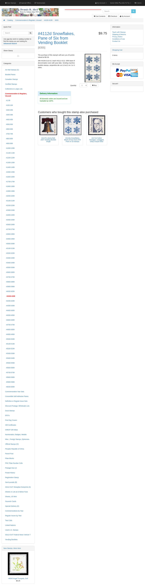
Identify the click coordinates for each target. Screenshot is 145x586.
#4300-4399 (10, 306)
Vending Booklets (11, 539)
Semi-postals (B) (11, 482)
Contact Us (116, 41)
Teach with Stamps (119, 32)
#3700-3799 (10, 277)
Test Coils (8, 520)
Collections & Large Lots (13, 89)
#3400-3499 (10, 263)
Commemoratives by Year (14, 511)
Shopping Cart (117, 50)
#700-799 (9, 134)
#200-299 (9, 110)
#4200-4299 (10, 301)
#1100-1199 (10, 153)
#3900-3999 (10, 286)
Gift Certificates (10, 425)
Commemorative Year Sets (14, 391)
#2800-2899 (10, 234)
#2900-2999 (10, 239)
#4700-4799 (10, 325)
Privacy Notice (117, 37)
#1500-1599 (10, 172)
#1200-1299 (10, 158)
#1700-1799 (10, 181)
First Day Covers (11, 420)
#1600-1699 (10, 177)
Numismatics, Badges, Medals (16, 434)
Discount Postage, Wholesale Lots (17, 406)
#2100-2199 (10, 201)
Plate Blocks (9, 458)
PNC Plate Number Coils (14, 463)
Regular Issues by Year (13, 516)
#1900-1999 (10, 191)
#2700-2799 (10, 229)
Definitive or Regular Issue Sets (16, 401)
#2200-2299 (10, 205)
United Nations (10, 525)
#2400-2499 (10, 215)
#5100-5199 (10, 344)
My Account (125, 16)
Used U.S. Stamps (11, 530)
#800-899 (9, 139)
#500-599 (9, 124)
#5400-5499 (10, 358)
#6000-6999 (10, 387)
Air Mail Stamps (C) (12, 70)
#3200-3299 (10, 253)
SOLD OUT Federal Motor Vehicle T (18, 535)
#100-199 (9, 105)
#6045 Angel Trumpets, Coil (18, 578)
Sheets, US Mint (11, 496)
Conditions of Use (118, 39)
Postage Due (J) (11, 468)
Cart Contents (99, 16)
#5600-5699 (10, 368)
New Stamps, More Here (12, 548)
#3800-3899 (10, 282)
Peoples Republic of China (14, 449)
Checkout (112, 16)
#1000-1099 (10, 148)
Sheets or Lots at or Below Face (16, 492)
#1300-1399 (10, 162)
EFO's (7, 415)
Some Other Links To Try (120, 3)
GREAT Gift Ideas (11, 430)
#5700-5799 (10, 372)
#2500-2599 (10, 220)
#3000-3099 (10, 244)
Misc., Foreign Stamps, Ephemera (17, 439)
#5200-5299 (10, 349)
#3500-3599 (10, 267)
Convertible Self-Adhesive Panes (16, 396)
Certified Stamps (11, 84)
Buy (94, 85)
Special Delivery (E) (12, 506)
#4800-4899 (10, 329)
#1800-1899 (10, 186)
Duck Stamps (10, 411)
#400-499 (9, 119)
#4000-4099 (10, 291)
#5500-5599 (10, 363)
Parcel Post (9, 454)
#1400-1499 (10, 167)
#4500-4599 (10, 315)
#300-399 (9, 115)
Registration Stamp (12, 477)
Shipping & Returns (119, 34)
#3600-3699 (10, 272)
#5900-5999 (10, 382)
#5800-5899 (10, 377)
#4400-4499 (10, 310)
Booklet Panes (10, 74)
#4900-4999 (10, 334)
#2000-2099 (10, 196)
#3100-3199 (10, 248)
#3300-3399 (10, 258)
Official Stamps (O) (12, 444)
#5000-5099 (10, 339)
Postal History (10, 473)
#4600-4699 (10, 320)
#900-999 (9, 143)
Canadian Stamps (11, 79)
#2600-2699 (10, 224)
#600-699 (9, 129)
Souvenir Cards (10, 501)
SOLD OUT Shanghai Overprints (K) (18, 487)
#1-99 (7, 100)
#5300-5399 (10, 353)
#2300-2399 (10, 210)
